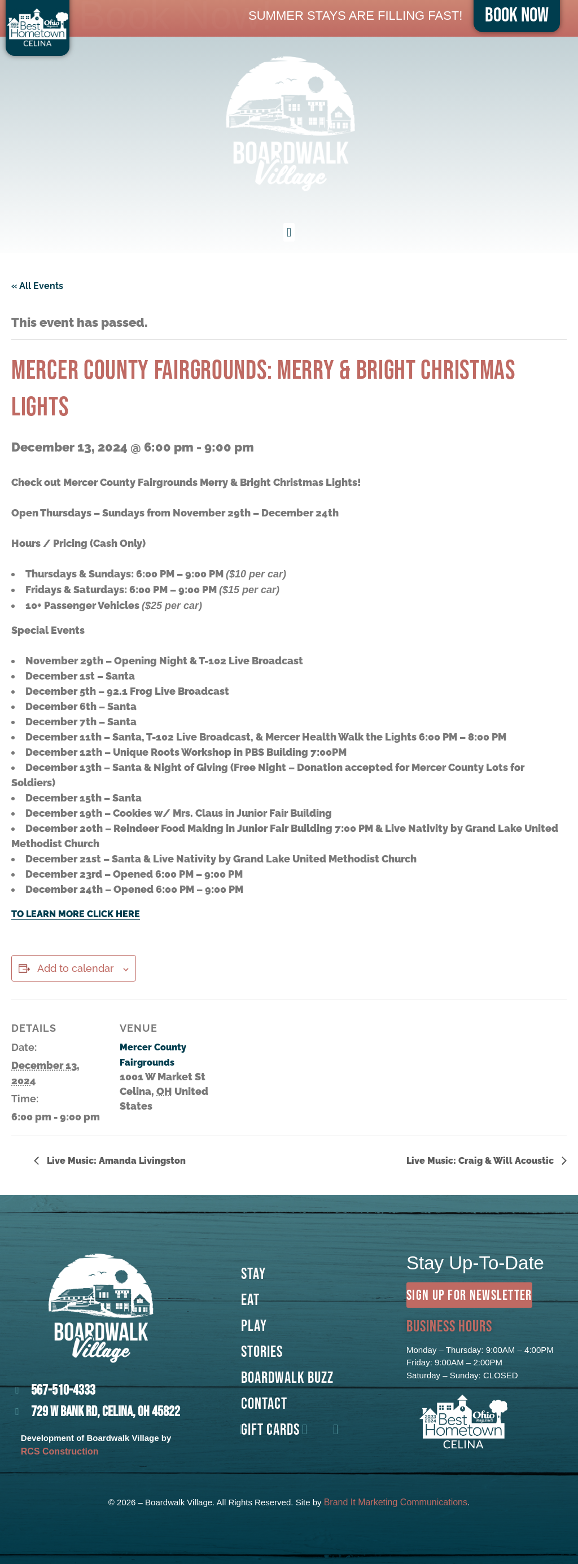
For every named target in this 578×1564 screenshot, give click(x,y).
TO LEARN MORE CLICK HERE (75, 914)
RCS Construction (60, 1451)
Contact (264, 1403)
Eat (250, 1299)
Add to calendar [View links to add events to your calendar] (75, 968)
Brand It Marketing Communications (395, 1502)
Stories (262, 1351)
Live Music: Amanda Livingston (115, 1160)
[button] (288, 232)
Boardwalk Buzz (287, 1377)
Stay (253, 1273)
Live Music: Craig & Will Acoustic (481, 1160)
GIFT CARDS (270, 1429)
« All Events (37, 286)
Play (254, 1325)
